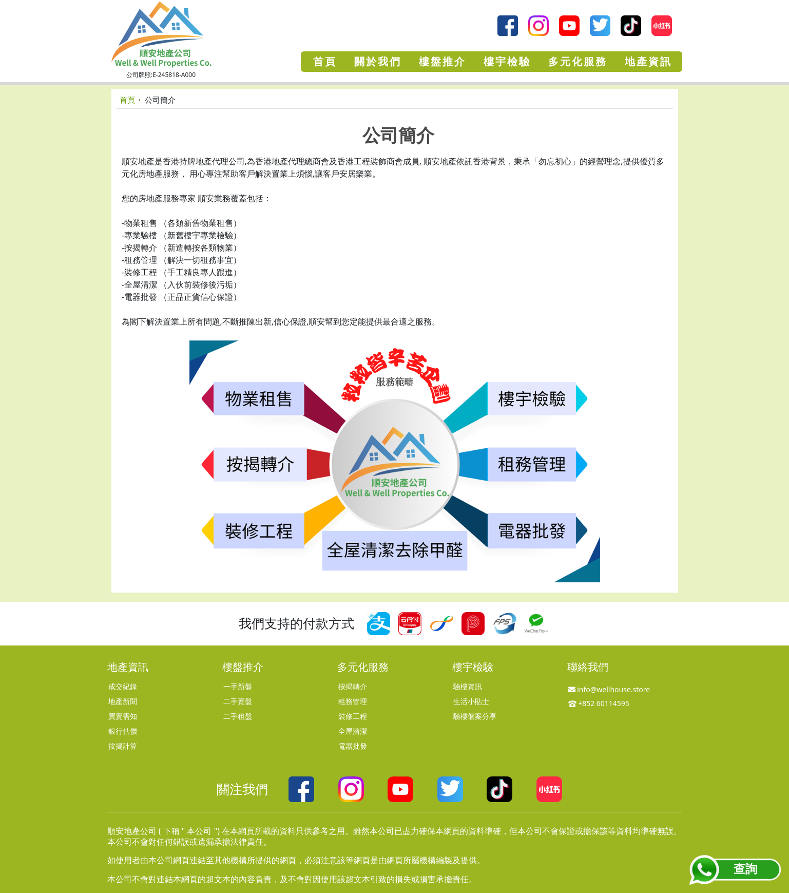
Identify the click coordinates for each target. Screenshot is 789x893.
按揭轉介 (352, 686)
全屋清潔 (352, 731)
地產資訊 (127, 667)
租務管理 (352, 701)
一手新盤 (237, 686)
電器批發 (352, 746)
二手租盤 (237, 716)
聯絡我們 (587, 667)
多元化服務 (363, 667)
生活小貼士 (471, 701)
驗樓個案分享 (474, 716)
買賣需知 (122, 716)
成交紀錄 (122, 686)
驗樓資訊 (467, 686)
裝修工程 (352, 716)
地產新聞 (122, 701)
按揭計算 (122, 746)
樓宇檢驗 (472, 667)
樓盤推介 (242, 667)
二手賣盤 (237, 701)
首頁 (127, 99)
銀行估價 (122, 731)
